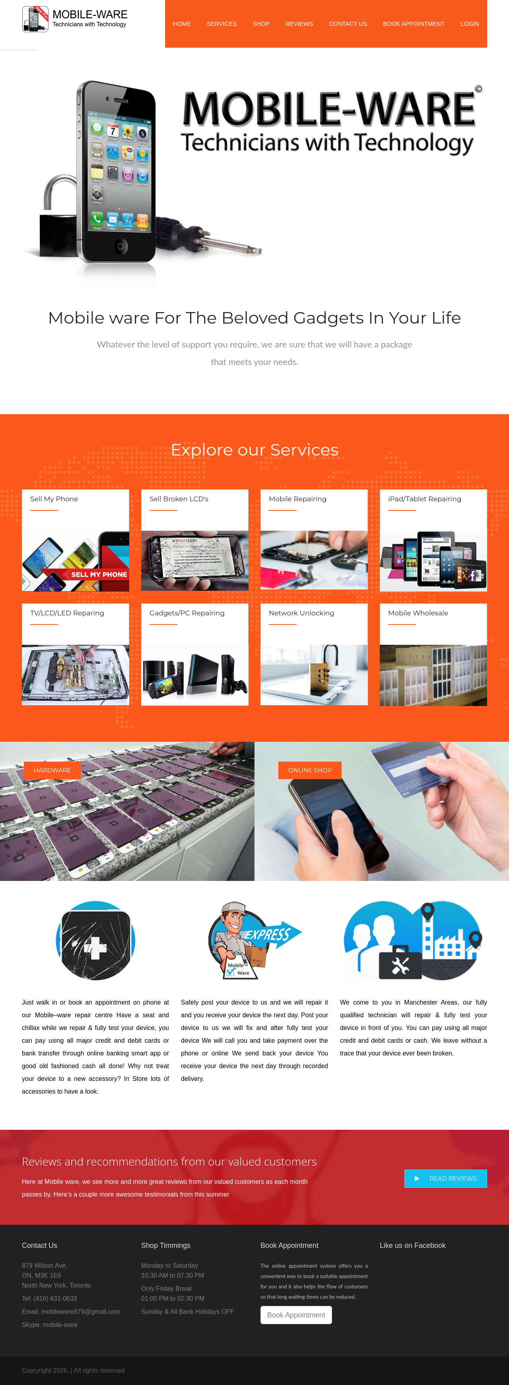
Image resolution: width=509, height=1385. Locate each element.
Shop (261, 23)
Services (222, 23)
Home (182, 23)
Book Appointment (414, 23)
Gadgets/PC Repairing (187, 613)
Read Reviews (446, 1178)
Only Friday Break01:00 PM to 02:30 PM (172, 1293)
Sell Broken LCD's (179, 499)
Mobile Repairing (297, 499)
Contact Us (348, 23)
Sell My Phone (54, 499)
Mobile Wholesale (418, 613)
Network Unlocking (301, 613)
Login (469, 23)
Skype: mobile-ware (50, 1324)
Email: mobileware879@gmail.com (71, 1311)
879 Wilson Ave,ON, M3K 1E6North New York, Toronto (56, 1275)
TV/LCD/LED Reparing (67, 613)
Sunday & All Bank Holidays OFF (187, 1311)
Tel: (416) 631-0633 (49, 1298)
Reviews (299, 23)
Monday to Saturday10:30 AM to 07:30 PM (172, 1270)
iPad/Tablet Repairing (424, 499)
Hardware (52, 770)
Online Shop (310, 770)
